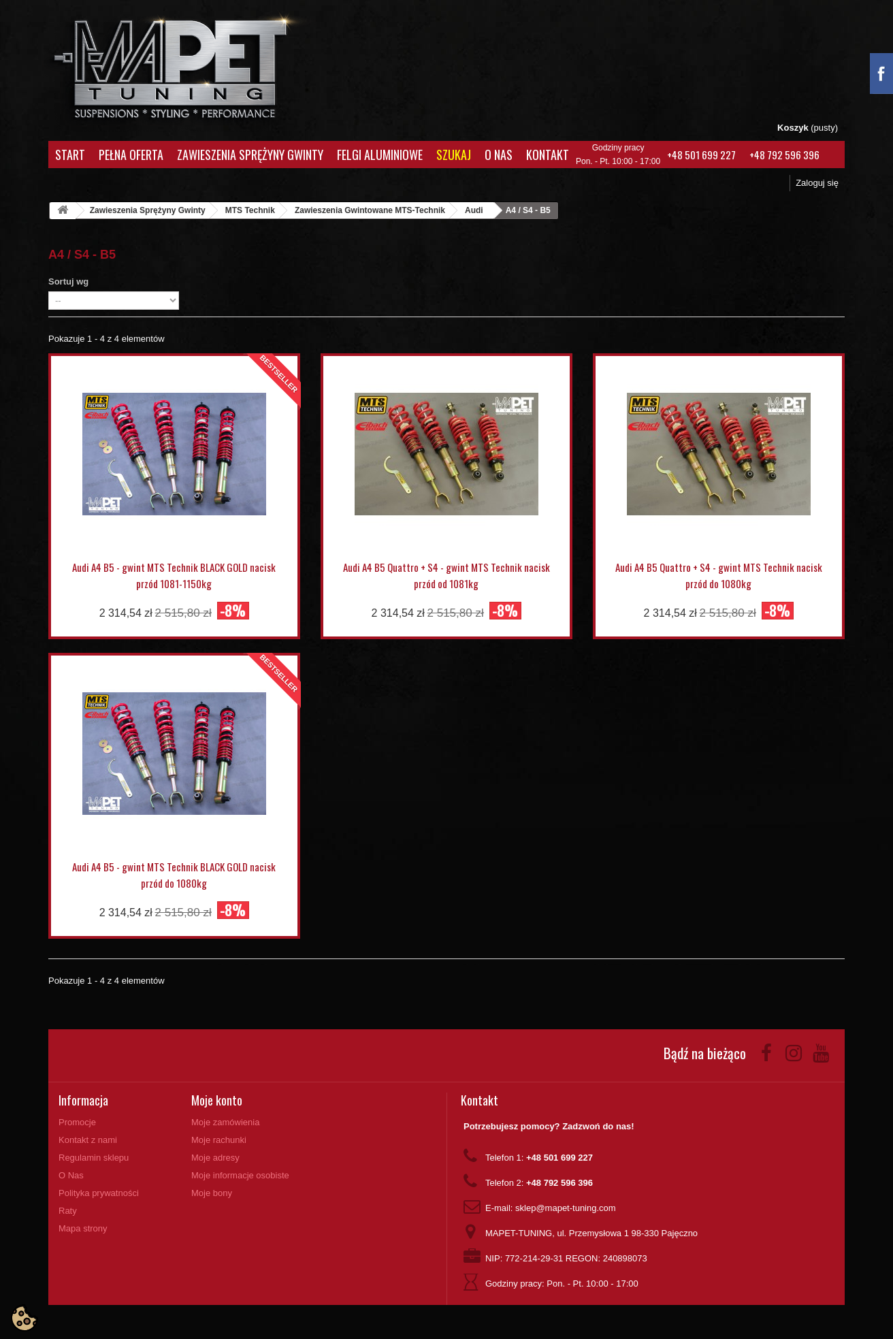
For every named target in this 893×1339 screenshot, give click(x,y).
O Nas (499, 154)
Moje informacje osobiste (240, 1175)
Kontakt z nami (88, 1140)
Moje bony (211, 1193)
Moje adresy (215, 1157)
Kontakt (547, 154)
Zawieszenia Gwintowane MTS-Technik (370, 210)
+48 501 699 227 (701, 154)
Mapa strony (83, 1228)
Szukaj (453, 154)
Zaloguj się (817, 183)
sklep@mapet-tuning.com (565, 1208)
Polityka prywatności (99, 1193)
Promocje (77, 1122)
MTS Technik (250, 210)
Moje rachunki (218, 1140)
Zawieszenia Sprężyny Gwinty (250, 154)
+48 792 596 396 (784, 154)
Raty (68, 1211)
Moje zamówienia (225, 1122)
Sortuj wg (68, 281)
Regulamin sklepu (94, 1157)
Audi (474, 210)
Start (70, 154)
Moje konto (216, 1100)
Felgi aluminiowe (380, 154)
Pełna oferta (131, 154)
